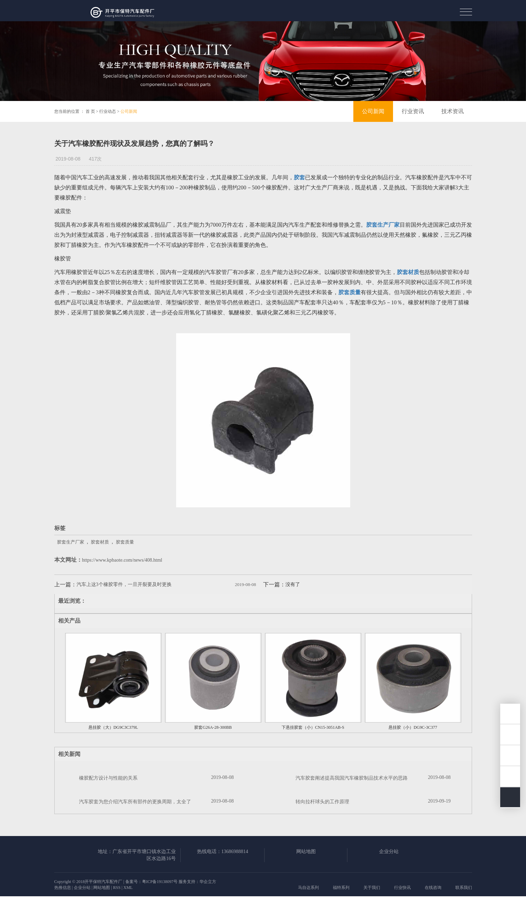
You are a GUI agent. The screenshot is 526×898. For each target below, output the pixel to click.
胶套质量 (125, 542)
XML (128, 887)
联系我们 (463, 887)
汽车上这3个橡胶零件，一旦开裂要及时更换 (124, 584)
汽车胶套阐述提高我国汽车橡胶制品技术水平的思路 (352, 778)
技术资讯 (452, 111)
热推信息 (62, 887)
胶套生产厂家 (70, 542)
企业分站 (389, 851)
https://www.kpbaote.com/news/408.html (122, 560)
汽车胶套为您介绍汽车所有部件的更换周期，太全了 (135, 801)
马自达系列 (308, 887)
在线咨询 (433, 887)
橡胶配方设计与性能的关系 (108, 778)
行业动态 (107, 111)
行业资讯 (413, 111)
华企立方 (207, 881)
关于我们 (371, 887)
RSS (116, 887)
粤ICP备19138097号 (160, 881)
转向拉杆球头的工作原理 (322, 801)
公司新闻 (128, 111)
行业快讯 (402, 887)
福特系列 (341, 887)
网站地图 (306, 851)
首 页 (90, 111)
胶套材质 (100, 542)
